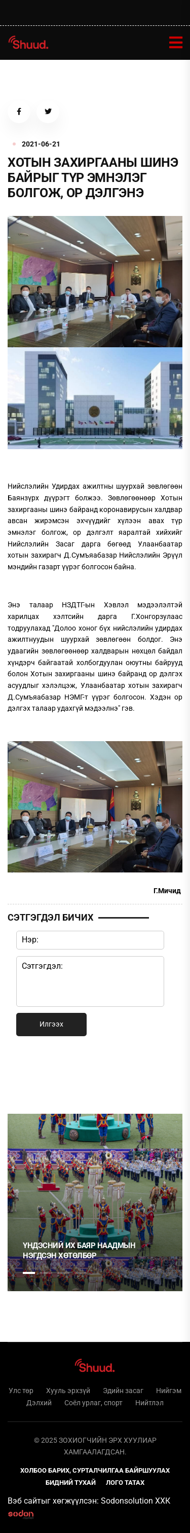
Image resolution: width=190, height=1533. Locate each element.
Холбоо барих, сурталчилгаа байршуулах (95, 1470)
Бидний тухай (71, 1482)
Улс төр (21, 1390)
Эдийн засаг (123, 1390)
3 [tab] (63, 1273)
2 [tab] (46, 1273)
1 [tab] (29, 1073)
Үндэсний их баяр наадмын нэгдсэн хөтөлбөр (79, 1250)
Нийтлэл (149, 1402)
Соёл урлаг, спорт (93, 1402)
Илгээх (51, 1024)
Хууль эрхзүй (68, 1390)
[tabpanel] (95, 1202)
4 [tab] (80, 1273)
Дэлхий (39, 1402)
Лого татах (125, 1482)
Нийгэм (168, 1390)
